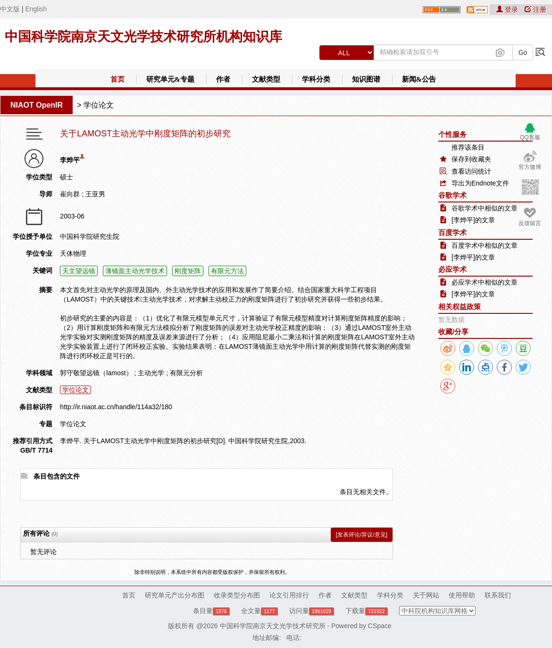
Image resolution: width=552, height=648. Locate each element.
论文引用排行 (289, 595)
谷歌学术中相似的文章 (485, 208)
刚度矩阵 (188, 271)
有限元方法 (227, 271)
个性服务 (452, 134)
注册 (535, 9)
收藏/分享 (453, 332)
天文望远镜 (78, 271)
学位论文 (99, 105)
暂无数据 (451, 319)
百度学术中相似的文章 (485, 245)
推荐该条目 (468, 147)
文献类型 (266, 79)
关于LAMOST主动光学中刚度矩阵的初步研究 (145, 133)
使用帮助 (462, 595)
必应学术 (452, 269)
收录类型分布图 (237, 595)
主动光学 (151, 373)
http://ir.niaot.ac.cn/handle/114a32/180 (116, 407)
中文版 (10, 9)
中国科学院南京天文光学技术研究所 (273, 626)
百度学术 (452, 232)
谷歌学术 (452, 195)
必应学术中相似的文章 (485, 282)
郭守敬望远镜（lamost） (96, 373)
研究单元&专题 (170, 79)
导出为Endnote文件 (480, 183)
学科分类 (316, 79)
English (36, 9)
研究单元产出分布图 (174, 595)
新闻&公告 (419, 79)
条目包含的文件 (56, 476)
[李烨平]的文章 (473, 220)
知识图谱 (366, 79)
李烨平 (70, 160)
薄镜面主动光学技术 (135, 271)
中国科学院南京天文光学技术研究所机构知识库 (143, 36)
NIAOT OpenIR (36, 105)
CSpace (380, 626)
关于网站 (426, 595)
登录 (508, 9)
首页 (117, 79)
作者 (223, 79)
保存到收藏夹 (471, 159)
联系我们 (498, 595)
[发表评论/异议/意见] (361, 534)
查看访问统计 (471, 171)
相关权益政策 (459, 307)
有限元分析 (186, 373)
